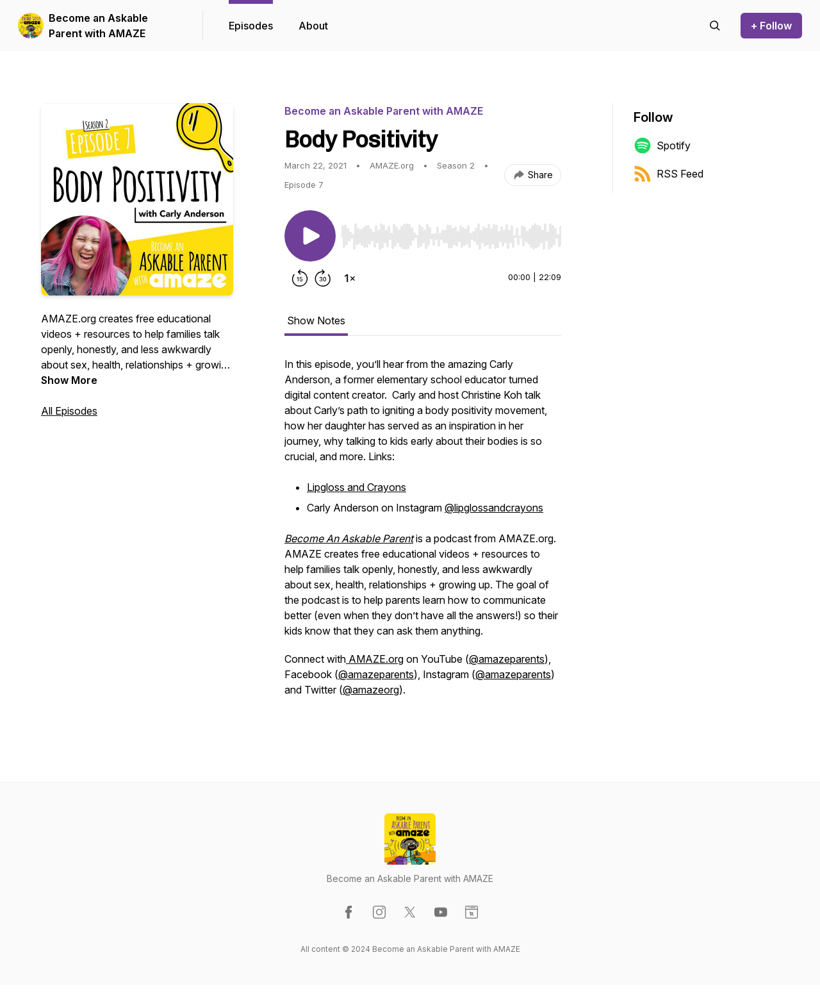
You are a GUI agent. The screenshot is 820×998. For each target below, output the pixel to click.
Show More (69, 380)
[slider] (451, 236)
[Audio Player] (451, 232)
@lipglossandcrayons (494, 507)
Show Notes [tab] (316, 320)
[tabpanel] (422, 533)
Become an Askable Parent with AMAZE (98, 26)
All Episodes (69, 410)
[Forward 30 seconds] (323, 278)
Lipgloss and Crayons (356, 487)
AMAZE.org (375, 659)
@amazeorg (371, 689)
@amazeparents (507, 659)
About (313, 25)
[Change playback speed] (350, 278)
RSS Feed (668, 174)
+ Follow (771, 25)
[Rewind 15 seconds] (300, 278)
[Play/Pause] (310, 236)
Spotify (662, 145)
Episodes (251, 25)
